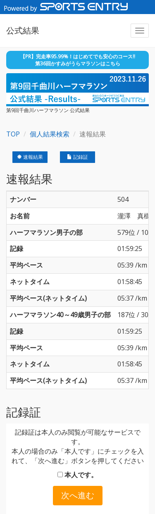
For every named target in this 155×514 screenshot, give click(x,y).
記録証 (77, 156)
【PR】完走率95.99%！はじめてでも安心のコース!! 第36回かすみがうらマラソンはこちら (77, 60)
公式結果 (22, 30)
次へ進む (77, 495)
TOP (13, 134)
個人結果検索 (49, 134)
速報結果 (30, 156)
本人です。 (77, 474)
